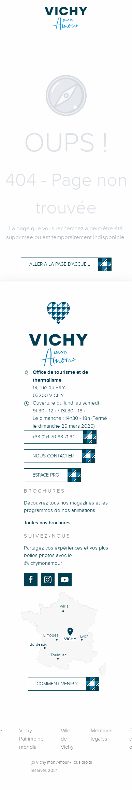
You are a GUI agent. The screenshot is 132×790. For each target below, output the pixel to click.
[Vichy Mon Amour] (66, 18)
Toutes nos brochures (47, 523)
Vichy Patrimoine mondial (31, 739)
